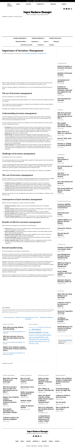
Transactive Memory (64, 226)
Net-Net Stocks (61, 400)
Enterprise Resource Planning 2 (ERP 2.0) (64, 279)
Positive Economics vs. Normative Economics (64, 65)
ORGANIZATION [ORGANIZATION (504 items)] (35, 337)
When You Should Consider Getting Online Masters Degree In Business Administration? (46, 397)
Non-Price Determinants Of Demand (63, 172)
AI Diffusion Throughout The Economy (62, 317)
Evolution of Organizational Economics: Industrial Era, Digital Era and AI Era (64, 88)
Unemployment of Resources (63, 79)
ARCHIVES (67, 338)
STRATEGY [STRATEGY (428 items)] (34, 341)
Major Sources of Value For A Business (64, 130)
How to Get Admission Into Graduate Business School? (46, 407)
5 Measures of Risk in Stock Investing (63, 394)
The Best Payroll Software (63, 232)
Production (40, 43)
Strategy (51, 43)
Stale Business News (27, 385)
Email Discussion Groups (63, 211)
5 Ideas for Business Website (27, 404)
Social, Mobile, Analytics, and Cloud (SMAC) (64, 271)
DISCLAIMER (40, 443)
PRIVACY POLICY (34, 443)
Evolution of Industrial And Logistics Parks (65, 246)
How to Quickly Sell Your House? (62, 406)
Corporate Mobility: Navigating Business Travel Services (64, 204)
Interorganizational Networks (64, 97)
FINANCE (5, 341)
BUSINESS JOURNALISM (37, 36)
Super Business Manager (37, 10)
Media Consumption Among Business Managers (27, 391)
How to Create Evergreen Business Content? (27, 378)
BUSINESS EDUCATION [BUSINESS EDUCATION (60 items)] (33, 325)
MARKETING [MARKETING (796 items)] (42, 335)
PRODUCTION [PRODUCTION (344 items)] (43, 339)
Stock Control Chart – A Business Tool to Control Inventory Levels (21, 315)
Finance (46, 39)
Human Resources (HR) (26, 43)
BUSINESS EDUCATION (54, 36)
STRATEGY (5, 331)
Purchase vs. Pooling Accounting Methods (64, 142)
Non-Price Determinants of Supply (62, 157)
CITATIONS (28, 443)
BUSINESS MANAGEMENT (20, 36)
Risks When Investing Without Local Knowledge (13, 326)
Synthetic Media (26, 399)
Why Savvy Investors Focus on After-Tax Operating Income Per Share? (14, 336)
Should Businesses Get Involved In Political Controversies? (64, 326)
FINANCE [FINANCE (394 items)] (33, 333)
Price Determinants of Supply (64, 165)
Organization (34, 39)
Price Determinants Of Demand (64, 180)
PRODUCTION (43, 51)
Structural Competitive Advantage (65, 310)
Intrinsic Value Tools (64, 136)
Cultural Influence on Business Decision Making (64, 219)
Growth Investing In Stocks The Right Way (63, 387)
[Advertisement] (37, 25)
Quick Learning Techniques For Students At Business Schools (45, 379)
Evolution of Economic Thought (64, 72)
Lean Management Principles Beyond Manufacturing (63, 254)
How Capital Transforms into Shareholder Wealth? (64, 122)
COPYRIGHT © (46, 443)
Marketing (55, 39)
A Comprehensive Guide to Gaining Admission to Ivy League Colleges (44, 416)
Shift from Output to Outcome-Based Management (64, 262)
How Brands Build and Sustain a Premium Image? (65, 188)
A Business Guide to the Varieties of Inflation (64, 302)
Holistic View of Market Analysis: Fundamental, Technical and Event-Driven (15, 346)
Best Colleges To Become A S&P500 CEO (46, 387)
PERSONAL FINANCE (20, 39)
